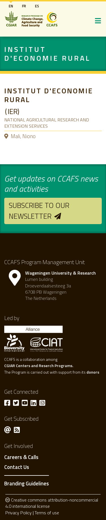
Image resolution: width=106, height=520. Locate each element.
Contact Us (16, 467)
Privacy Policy (18, 513)
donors (92, 372)
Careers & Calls (21, 457)
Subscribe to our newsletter (39, 211)
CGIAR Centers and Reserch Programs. (38, 366)
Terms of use (46, 513)
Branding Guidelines (26, 483)
